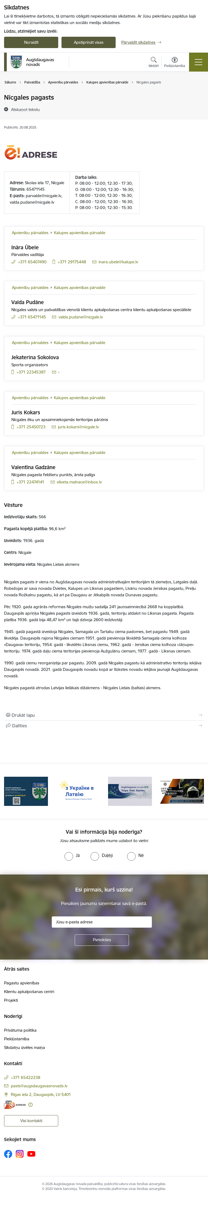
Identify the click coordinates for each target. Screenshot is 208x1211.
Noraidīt (31, 42)
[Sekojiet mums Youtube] (31, 1154)
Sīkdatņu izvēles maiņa (24, 1047)
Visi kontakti (31, 1120)
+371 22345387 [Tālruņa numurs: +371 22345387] (31, 372)
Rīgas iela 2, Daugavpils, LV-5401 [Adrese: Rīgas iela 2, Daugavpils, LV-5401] (41, 1094)
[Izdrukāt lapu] (104, 715)
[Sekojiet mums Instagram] (20, 1154)
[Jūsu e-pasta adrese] (102, 922)
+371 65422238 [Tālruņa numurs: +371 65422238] (25, 1077)
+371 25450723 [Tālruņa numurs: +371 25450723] (31, 426)
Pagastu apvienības (21, 982)
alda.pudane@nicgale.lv (33, 202)
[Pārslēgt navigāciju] (198, 62)
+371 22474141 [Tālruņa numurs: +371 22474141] (30, 482)
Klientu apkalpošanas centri (29, 991)
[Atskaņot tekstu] (25, 109)
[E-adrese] (15, 1104)
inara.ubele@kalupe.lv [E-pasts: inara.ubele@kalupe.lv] (118, 261)
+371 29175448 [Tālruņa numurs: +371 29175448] (72, 261)
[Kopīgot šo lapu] (104, 726)
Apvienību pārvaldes (30, 232)
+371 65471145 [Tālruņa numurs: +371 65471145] (32, 316)
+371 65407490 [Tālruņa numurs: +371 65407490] (32, 261)
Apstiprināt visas (88, 42)
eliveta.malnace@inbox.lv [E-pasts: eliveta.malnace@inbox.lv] (79, 482)
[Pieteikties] (102, 940)
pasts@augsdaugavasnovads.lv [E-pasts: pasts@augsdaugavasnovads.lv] (39, 1085)
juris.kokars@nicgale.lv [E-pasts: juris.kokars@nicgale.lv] (78, 426)
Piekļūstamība (16, 1038)
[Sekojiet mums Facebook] (8, 1154)
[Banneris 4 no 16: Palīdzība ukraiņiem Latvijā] (130, 790)
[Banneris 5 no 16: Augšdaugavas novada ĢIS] (182, 790)
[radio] (72, 855)
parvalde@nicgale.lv (43, 195)
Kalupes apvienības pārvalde (79, 232)
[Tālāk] (197, 791)
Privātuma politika (20, 1030)
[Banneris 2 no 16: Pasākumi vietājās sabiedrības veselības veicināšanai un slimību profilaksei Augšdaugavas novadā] (26, 790)
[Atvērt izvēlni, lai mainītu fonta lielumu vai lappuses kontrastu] (174, 62)
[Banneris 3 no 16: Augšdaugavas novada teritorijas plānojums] (78, 790)
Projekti (11, 1000)
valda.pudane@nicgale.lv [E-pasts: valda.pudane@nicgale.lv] (80, 316)
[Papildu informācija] (30, 1105)
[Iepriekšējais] (10, 791)
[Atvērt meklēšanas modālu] (153, 62)
